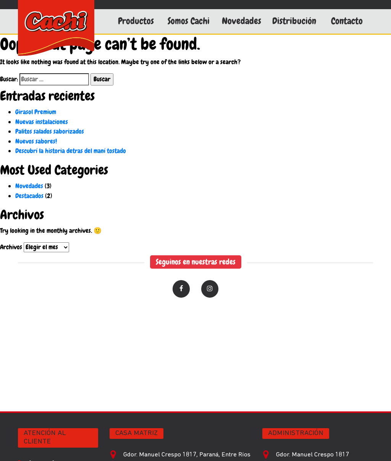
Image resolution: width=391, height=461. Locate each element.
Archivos (11, 247)
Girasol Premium (35, 112)
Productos (136, 21)
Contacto (347, 21)
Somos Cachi (189, 21)
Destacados (29, 196)
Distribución (294, 21)
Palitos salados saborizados (49, 131)
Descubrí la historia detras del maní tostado (70, 151)
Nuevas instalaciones (41, 122)
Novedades (241, 21)
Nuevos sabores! (36, 141)
